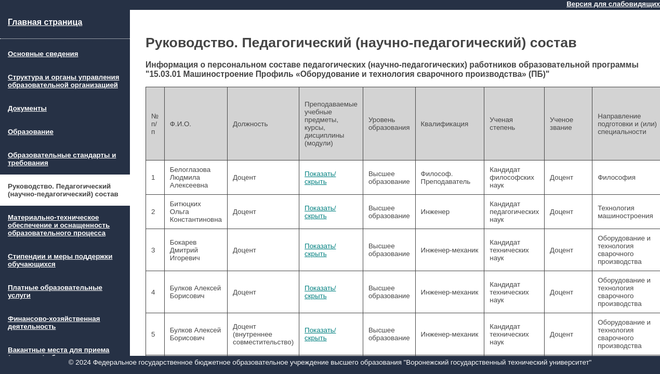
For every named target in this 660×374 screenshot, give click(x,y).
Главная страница (45, 22)
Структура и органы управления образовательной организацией (64, 81)
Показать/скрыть (320, 177)
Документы (27, 108)
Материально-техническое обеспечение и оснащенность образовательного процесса (59, 225)
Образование (31, 132)
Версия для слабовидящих (613, 4)
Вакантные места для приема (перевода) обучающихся (59, 354)
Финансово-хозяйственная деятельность (54, 322)
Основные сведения (43, 54)
